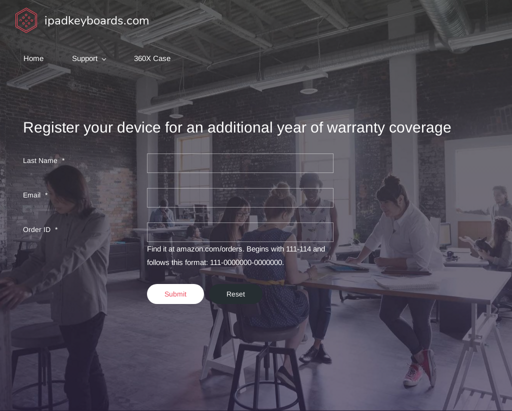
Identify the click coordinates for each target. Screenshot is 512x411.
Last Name (41, 160)
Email (32, 195)
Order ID (37, 230)
